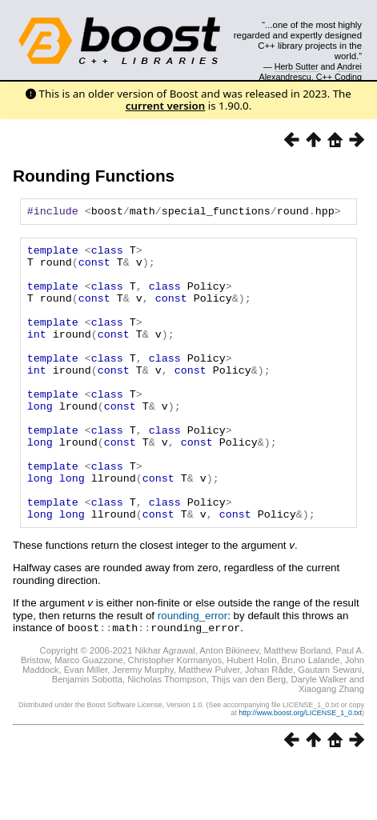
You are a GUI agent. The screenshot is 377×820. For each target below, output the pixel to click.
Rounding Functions (93, 175)
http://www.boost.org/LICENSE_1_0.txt (300, 770)
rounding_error (192, 673)
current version (166, 105)
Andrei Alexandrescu (311, 71)
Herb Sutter (297, 66)
